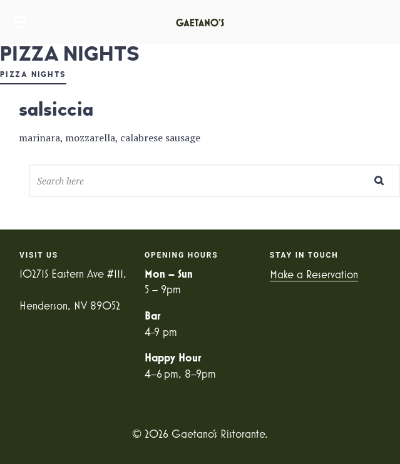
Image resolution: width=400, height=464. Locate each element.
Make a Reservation (314, 274)
